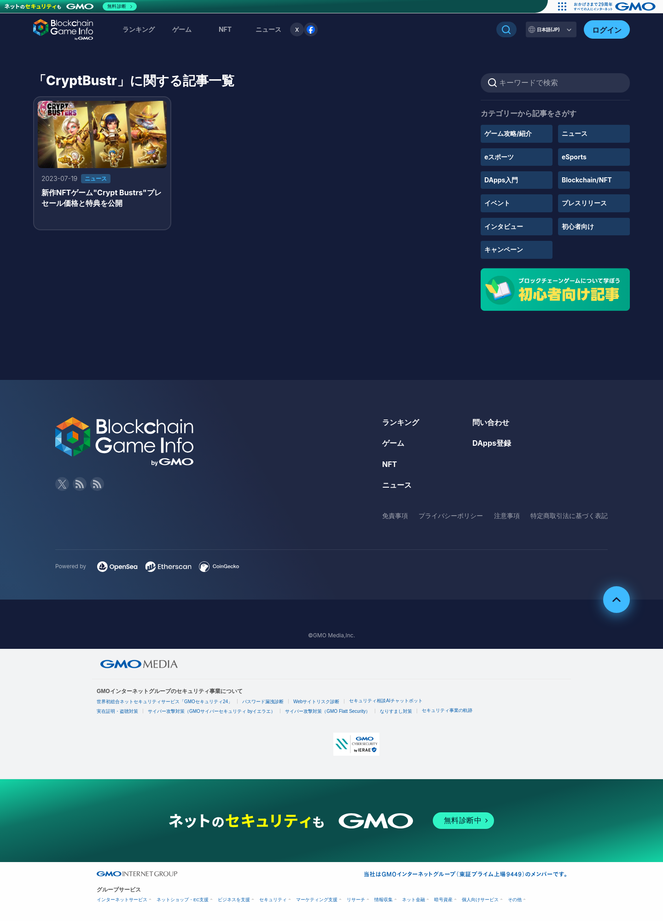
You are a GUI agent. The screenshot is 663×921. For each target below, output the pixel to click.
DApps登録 (491, 443)
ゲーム (182, 29)
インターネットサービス (122, 899)
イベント (497, 203)
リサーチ (356, 899)
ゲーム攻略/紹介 (508, 133)
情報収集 (383, 899)
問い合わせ (490, 422)
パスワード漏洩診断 (263, 701)
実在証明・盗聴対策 (117, 711)
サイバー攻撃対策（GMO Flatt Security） (327, 711)
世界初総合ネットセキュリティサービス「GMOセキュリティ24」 (165, 701)
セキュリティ (273, 899)
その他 (515, 899)
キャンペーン (503, 249)
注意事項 (507, 515)
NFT (225, 29)
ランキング (138, 29)
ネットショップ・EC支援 (183, 899)
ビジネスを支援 (234, 899)
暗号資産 (443, 899)
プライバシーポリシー (451, 515)
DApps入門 (501, 180)
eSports (574, 157)
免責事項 (395, 515)
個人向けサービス (480, 899)
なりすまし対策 (396, 711)
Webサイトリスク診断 (316, 701)
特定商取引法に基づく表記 (569, 515)
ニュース (574, 133)
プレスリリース (584, 203)
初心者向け (578, 226)
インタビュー (503, 226)
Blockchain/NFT (587, 180)
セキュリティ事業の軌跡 (447, 710)
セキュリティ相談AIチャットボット (385, 700)
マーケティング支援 (316, 899)
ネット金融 (413, 899)
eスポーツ (499, 157)
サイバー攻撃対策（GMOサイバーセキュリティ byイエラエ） (211, 711)
